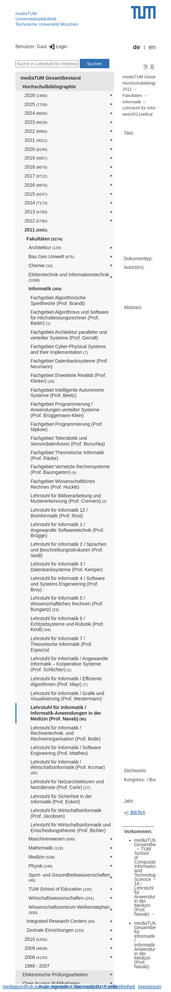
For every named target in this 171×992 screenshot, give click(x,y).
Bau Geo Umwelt (51, 256)
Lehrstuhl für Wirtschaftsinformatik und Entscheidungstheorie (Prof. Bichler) (71, 827)
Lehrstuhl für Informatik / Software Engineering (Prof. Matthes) (66, 750)
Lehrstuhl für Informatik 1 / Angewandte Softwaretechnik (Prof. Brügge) (67, 530)
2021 (35, 140)
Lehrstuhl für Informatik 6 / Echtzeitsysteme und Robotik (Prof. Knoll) (67, 624)
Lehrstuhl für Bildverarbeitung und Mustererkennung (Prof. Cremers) (69, 498)
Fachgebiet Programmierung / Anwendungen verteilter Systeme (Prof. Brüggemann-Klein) (65, 409)
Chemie (40, 265)
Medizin (41, 857)
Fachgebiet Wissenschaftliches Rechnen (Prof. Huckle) (63, 484)
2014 (35, 202)
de (136, 47)
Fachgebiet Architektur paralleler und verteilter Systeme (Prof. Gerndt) (69, 334)
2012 (35, 220)
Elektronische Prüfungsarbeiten (55, 974)
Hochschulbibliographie (49, 86)
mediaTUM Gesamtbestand (50, 78)
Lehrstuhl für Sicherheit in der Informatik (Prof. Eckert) (61, 799)
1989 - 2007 (37, 966)
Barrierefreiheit (119, 986)
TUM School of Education (60, 889)
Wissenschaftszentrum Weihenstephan (69, 909)
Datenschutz (88, 986)
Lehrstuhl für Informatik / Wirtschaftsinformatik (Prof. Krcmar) (68, 767)
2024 (35, 113)
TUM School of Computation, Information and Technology (148, 862)
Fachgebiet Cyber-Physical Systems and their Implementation (68, 349)
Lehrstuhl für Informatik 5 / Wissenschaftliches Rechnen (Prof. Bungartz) (67, 603)
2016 (35, 185)
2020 (35, 149)
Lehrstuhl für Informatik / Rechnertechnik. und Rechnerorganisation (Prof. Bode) (66, 733)
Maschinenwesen (51, 838)
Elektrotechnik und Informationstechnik (68, 277)
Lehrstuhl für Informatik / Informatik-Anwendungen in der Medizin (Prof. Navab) (66, 713)
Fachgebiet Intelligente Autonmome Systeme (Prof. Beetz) (67, 392)
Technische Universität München (46, 24)
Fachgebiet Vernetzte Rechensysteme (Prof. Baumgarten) (70, 469)
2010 (35, 939)
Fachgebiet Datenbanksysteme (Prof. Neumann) (69, 363)
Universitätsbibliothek (36, 18)
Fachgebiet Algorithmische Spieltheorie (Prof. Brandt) (58, 300)
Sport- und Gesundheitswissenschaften (69, 877)
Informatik (44, 288)
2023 (35, 122)
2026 (35, 95)
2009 (35, 948)
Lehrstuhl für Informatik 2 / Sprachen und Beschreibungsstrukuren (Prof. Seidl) (68, 549)
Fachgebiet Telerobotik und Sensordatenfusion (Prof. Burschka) (68, 441)
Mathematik (45, 848)
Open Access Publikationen (50, 983)
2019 (35, 158)
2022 (35, 131)
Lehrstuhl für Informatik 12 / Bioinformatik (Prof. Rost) (59, 512)
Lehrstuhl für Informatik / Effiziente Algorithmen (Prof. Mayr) (66, 681)
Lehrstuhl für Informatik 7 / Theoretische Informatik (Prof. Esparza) (61, 644)
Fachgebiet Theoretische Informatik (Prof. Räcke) (67, 455)
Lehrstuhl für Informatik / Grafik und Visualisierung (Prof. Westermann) (67, 696)
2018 (35, 167)
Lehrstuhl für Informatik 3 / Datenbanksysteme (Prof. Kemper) (67, 566)
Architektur (44, 247)
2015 (35, 194)
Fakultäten (44, 238)
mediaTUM (26, 13)
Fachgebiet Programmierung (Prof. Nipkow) (67, 426)
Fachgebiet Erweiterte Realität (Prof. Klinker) (68, 378)
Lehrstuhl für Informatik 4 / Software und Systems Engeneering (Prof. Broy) (68, 584)
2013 (35, 211)
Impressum (149, 986)
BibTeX (134, 812)
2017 (35, 176)
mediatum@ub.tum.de (26, 986)
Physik (40, 866)
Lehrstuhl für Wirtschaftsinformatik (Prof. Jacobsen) (66, 813)
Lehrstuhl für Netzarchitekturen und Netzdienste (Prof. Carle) (67, 784)
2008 (35, 957)
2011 (35, 229)
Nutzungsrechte (55, 986)
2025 (35, 104)
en (152, 47)
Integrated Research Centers (60, 921)
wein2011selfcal (137, 114)
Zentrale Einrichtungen (55, 930)
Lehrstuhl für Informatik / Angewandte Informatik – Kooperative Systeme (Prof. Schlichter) (69, 664)
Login (57, 46)
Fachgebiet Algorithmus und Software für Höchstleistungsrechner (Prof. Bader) (70, 317)
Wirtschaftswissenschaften (61, 898)
